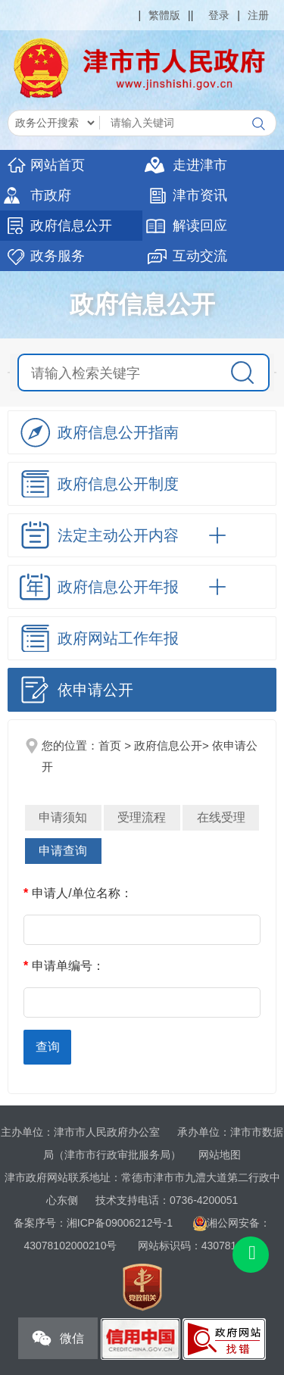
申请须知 (63, 817)
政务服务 (57, 255)
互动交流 (200, 255)
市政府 (50, 195)
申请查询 (63, 850)
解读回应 (200, 225)
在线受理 (221, 817)
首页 (109, 745)
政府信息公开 (71, 225)
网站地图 (219, 1155)
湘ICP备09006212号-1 (120, 1223)
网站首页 (57, 165)
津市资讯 (200, 195)
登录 (218, 15)
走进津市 (200, 165)
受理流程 (141, 817)
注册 (258, 15)
